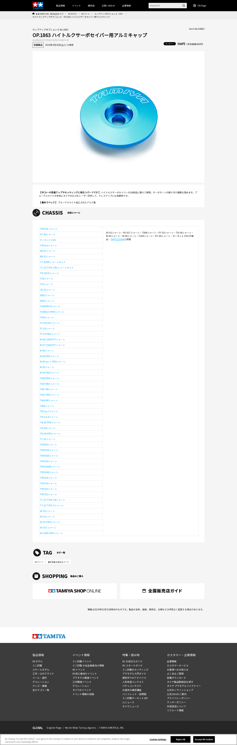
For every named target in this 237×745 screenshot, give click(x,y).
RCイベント (78, 669)
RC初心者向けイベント (84, 673)
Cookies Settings (158, 740)
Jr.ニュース (128, 702)
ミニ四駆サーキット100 (135, 698)
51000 (121, 239)
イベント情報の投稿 (83, 694)
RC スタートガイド (132, 665)
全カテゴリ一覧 (40, 690)
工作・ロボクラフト (43, 673)
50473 (114, 239)
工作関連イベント (82, 681)
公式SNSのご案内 (176, 694)
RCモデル (72, 13)
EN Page (199, 5)
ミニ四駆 (37, 665)
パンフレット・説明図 (134, 694)
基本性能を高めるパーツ (58, 562)
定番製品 (38, 44)
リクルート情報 (175, 710)
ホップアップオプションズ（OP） (109, 13)
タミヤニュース (130, 706)
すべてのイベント (81, 690)
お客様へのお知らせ (177, 669)
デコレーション (40, 681)
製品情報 (60, 5)
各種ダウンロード (176, 677)
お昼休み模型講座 (131, 690)
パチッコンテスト (131, 685)
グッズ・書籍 (39, 685)
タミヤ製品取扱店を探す (180, 681)
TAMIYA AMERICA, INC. (111, 727)
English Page (54, 727)
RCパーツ (85, 13)
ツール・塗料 (39, 677)
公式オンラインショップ (180, 690)
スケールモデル (40, 669)
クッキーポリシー (176, 702)
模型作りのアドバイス (134, 677)
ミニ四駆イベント (82, 661)
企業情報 (171, 661)
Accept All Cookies (204, 740)
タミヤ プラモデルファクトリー (184, 685)
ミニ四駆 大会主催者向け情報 (88, 665)
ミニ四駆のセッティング (135, 669)
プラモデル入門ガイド (134, 673)
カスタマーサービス (177, 665)
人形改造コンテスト (133, 681)
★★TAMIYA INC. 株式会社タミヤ (50, 13)
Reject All (180, 740)
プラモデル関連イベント (85, 677)
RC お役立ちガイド (132, 661)
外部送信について (176, 706)
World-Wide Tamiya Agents (80, 727)
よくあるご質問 (175, 673)
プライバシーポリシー (179, 698)
